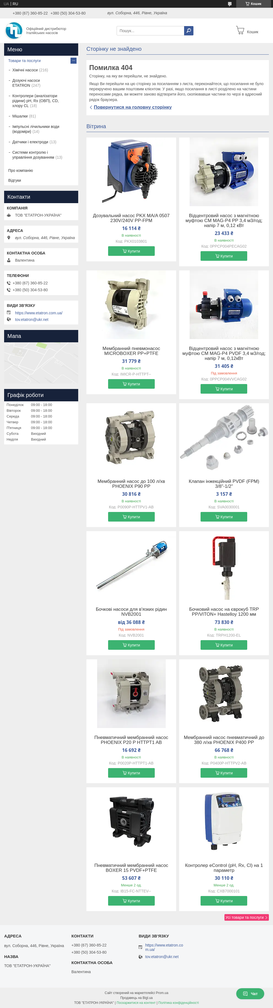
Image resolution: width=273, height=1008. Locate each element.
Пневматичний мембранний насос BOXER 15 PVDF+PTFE (131, 868)
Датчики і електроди (30, 142)
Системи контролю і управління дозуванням (33, 154)
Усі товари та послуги (245, 917)
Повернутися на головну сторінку (133, 107)
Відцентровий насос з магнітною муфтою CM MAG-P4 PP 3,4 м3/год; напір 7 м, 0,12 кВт (223, 220)
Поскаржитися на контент (136, 1003)
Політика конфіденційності (178, 1003)
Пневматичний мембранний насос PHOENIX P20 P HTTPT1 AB (131, 740)
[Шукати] (188, 30)
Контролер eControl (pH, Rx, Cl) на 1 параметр (224, 868)
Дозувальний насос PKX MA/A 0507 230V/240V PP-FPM (131, 218)
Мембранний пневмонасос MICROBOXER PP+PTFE (131, 351)
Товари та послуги (24, 60)
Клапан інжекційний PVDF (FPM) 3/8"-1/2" (224, 484)
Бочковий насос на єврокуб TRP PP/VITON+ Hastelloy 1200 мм (224, 612)
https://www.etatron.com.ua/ (39, 313)
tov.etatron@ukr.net (31, 319)
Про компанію (20, 170)
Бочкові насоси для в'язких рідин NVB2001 (131, 612)
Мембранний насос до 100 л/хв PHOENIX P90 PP (131, 484)
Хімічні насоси (25, 70)
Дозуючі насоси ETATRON (26, 83)
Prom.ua (162, 993)
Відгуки (14, 180)
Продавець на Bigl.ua (136, 998)
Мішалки (20, 116)
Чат (250, 993)
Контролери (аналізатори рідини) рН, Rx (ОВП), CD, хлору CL (35, 101)
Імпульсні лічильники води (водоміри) (35, 129)
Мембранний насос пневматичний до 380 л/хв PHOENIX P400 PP (224, 740)
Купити (134, 251)
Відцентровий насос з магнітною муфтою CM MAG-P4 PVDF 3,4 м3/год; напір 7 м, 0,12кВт (224, 353)
